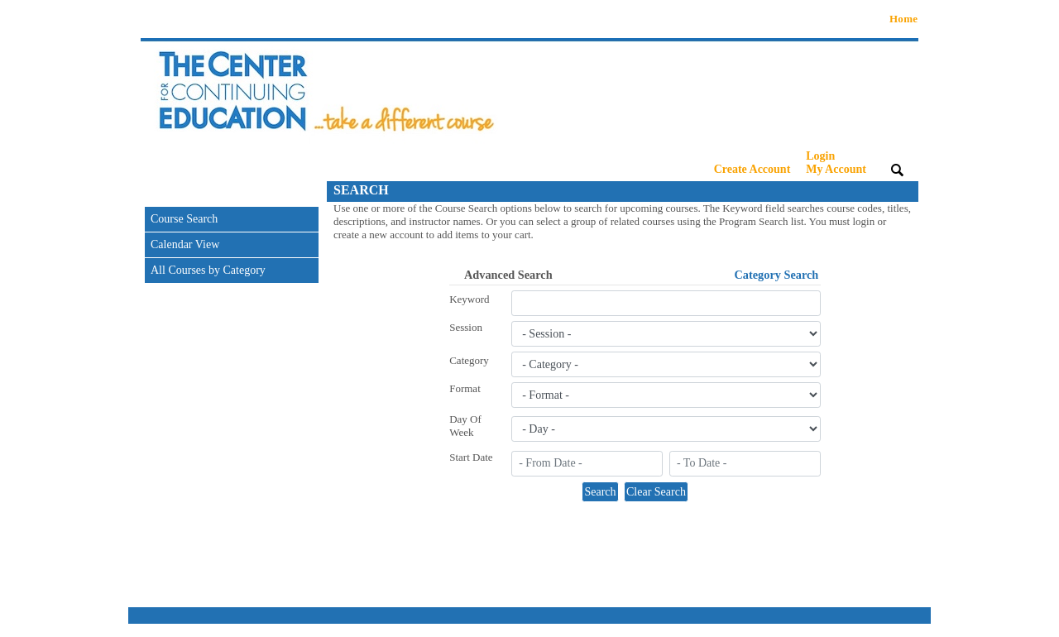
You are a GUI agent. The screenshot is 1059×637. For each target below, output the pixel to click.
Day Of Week (465, 425)
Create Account (752, 169)
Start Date (470, 457)
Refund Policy (894, 630)
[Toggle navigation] (156, 191)
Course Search (184, 219)
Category (469, 360)
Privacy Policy (816, 630)
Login (836, 162)
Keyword (469, 299)
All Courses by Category (208, 270)
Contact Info (743, 630)
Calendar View (185, 244)
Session (465, 327)
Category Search (777, 274)
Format (465, 388)
